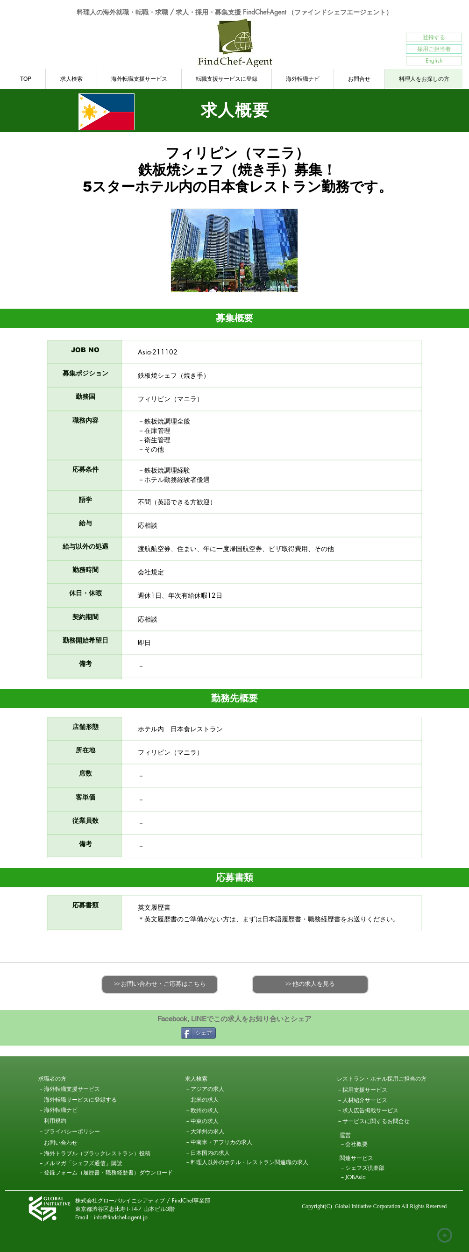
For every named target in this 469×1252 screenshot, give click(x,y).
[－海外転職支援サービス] (69, 1089)
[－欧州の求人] (218, 1110)
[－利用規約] (71, 1121)
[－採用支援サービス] (370, 1090)
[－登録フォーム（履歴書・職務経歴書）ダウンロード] (105, 1172)
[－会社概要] (373, 1144)
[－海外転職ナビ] (71, 1110)
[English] (434, 60)
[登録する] (434, 37)
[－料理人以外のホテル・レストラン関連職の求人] (246, 1163)
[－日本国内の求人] (207, 1153)
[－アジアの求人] (218, 1089)
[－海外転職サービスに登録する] (77, 1100)
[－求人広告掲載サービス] (367, 1110)
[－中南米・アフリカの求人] (218, 1142)
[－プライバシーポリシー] (71, 1131)
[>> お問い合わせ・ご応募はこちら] (159, 984)
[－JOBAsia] (373, 1177)
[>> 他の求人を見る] (310, 984)
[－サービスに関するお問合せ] (373, 1121)
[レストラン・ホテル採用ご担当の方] (381, 1079)
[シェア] (198, 1033)
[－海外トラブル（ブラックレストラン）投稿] (94, 1153)
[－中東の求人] (218, 1121)
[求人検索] (218, 1079)
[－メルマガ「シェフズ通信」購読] (80, 1163)
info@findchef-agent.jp (121, 1217)
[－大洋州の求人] (218, 1131)
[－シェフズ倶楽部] (373, 1168)
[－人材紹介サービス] (362, 1100)
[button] (71, 1079)
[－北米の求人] (218, 1100)
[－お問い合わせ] (71, 1143)
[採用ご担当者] (434, 49)
